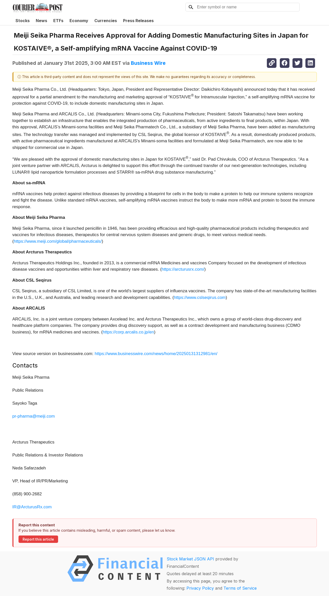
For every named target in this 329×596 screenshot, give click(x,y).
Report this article (38, 539)
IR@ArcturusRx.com (32, 507)
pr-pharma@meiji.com (33, 416)
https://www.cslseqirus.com (200, 297)
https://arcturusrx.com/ (183, 269)
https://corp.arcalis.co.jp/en (128, 332)
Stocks (22, 20)
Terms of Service (240, 588)
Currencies (105, 20)
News (41, 20)
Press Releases (138, 20)
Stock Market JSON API (190, 558)
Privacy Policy (200, 588)
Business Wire (148, 63)
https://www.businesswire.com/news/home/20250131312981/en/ (156, 353)
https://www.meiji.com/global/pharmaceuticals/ (58, 241)
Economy (79, 20)
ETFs (58, 20)
